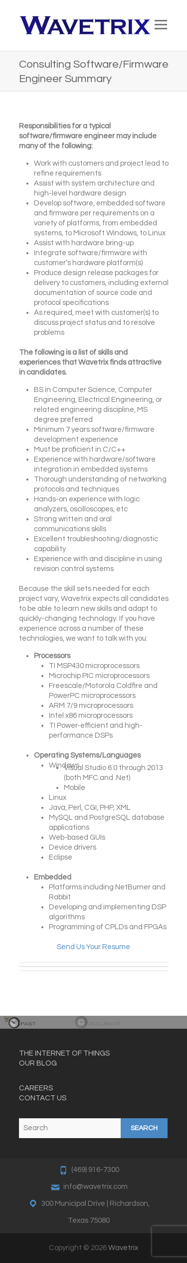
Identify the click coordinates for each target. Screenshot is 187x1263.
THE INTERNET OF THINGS (64, 1053)
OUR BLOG (38, 1063)
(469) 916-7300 (95, 1169)
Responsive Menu (161, 24)
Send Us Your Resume (93, 947)
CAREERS (36, 1088)
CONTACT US (42, 1098)
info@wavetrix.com (95, 1186)
